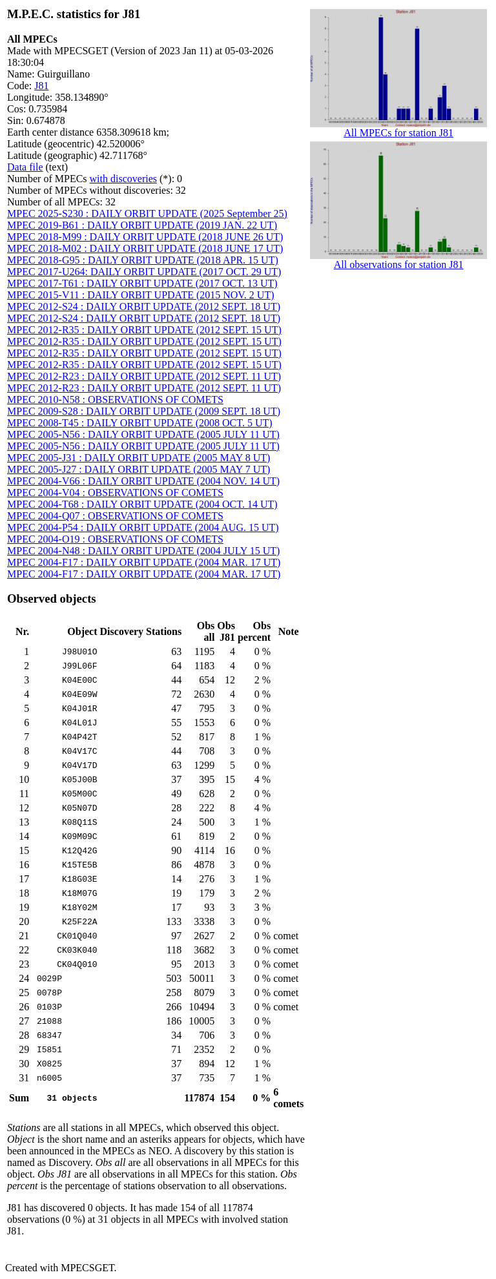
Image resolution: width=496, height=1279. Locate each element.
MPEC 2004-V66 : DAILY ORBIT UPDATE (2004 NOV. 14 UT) (143, 480)
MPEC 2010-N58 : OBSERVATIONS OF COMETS (115, 399)
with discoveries (123, 178)
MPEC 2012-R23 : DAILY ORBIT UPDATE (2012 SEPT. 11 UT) (144, 376)
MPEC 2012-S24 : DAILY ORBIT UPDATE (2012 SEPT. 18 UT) (143, 306)
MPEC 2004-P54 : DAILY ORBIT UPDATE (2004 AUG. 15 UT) (143, 527)
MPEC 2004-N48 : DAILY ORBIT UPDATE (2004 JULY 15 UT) (143, 550)
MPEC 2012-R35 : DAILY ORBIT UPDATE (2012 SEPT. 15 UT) (144, 329)
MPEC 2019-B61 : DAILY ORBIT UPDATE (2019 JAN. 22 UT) (142, 225)
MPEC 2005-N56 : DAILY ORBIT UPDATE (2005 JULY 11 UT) (143, 434)
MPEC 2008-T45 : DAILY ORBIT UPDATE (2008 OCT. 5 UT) (140, 422)
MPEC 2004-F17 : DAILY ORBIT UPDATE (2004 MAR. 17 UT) (143, 562)
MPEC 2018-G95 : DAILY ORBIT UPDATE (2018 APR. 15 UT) (142, 260)
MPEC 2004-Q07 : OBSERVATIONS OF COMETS (115, 515)
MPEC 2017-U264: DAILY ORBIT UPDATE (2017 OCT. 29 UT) (144, 271)
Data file (25, 166)
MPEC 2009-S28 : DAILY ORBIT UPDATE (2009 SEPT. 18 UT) (143, 411)
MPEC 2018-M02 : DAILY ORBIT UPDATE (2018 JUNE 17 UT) (145, 248)
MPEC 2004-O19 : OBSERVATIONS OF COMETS (115, 539)
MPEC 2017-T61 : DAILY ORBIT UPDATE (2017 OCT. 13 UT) (142, 283)
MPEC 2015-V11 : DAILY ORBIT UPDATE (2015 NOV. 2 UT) (140, 294)
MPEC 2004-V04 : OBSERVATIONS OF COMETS (115, 492)
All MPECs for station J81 (398, 128)
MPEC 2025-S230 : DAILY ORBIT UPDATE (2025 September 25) (147, 213)
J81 (41, 85)
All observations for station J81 (398, 260)
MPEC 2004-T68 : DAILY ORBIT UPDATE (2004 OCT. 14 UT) (142, 504)
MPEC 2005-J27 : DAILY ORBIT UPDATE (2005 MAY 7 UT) (138, 469)
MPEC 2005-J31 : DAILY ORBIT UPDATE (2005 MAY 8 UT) (138, 457)
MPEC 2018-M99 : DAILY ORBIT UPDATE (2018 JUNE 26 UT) (145, 236)
